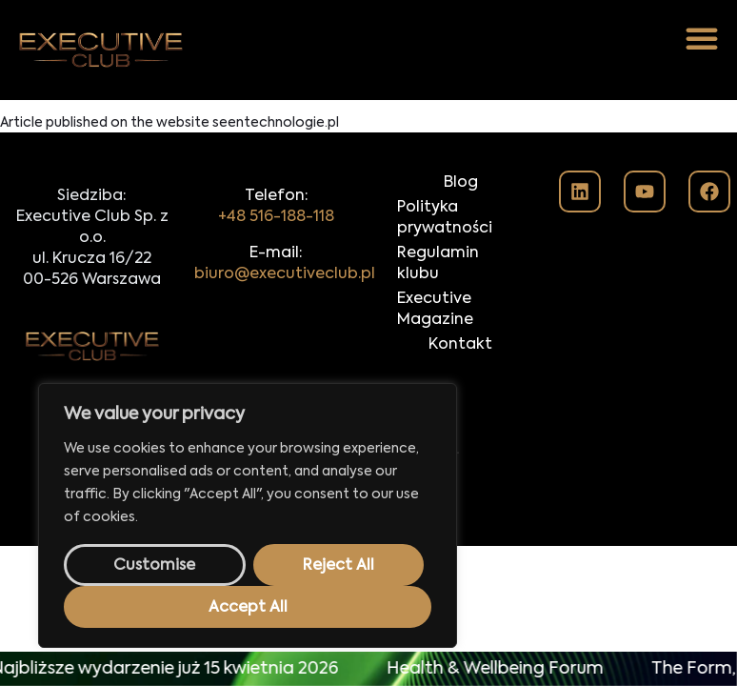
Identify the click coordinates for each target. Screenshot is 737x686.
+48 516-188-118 (276, 217)
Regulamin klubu (438, 264)
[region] (247, 515)
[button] (701, 38)
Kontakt (460, 345)
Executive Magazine (435, 310)
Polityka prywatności (444, 218)
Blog (461, 183)
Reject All (338, 566)
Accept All (248, 607)
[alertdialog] (368, 669)
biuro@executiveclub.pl (284, 274)
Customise (154, 566)
